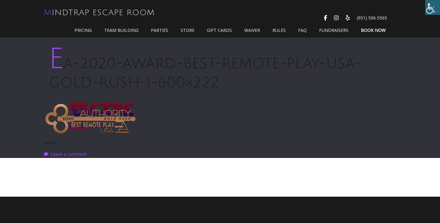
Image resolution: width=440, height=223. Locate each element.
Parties (159, 30)
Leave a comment (68, 154)
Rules (279, 30)
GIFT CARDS (219, 30)
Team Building (121, 30)
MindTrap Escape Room (99, 12)
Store (187, 30)
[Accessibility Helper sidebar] (432, 7)
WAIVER (252, 30)
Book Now (373, 30)
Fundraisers (333, 30)
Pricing (83, 30)
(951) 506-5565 (372, 18)
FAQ (302, 30)
